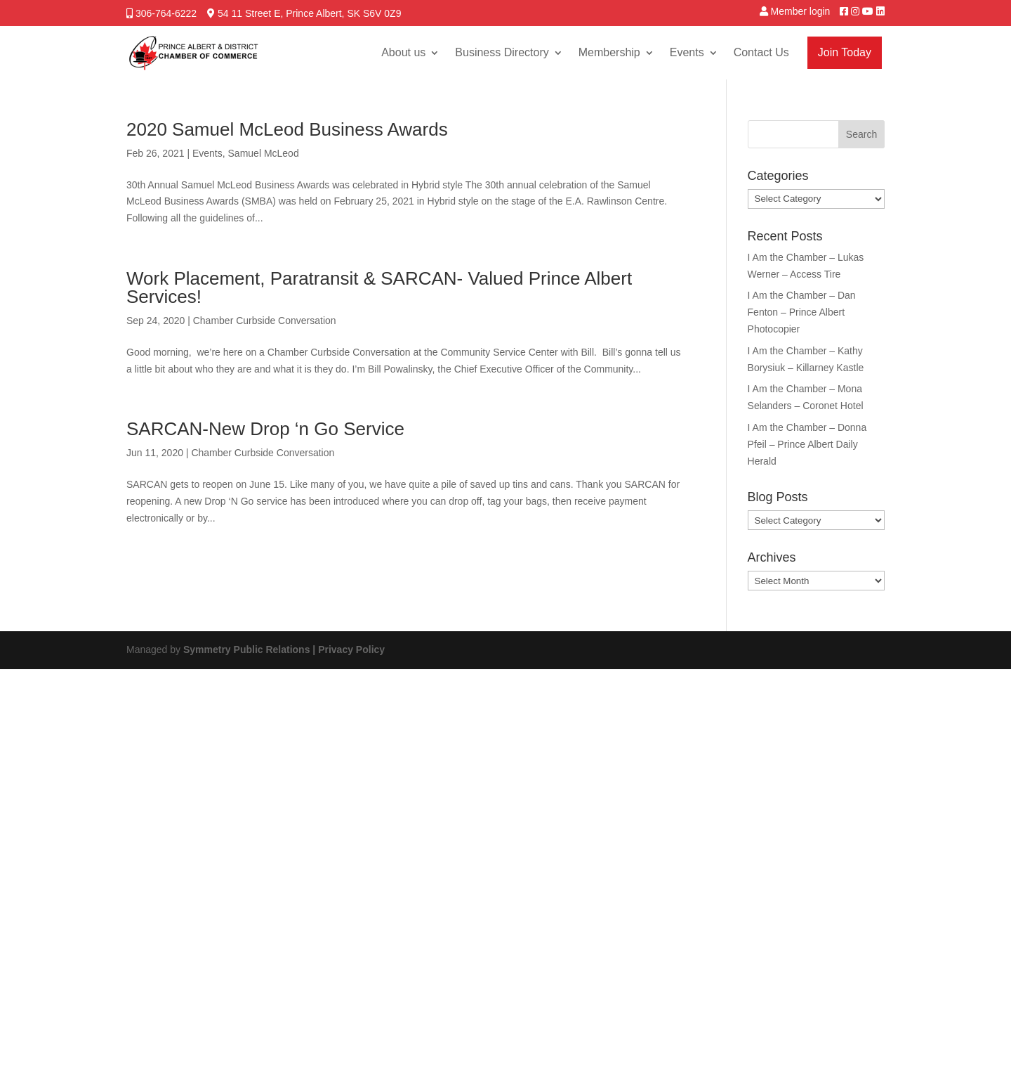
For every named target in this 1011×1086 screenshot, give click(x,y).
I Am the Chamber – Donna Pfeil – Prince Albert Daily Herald (807, 444)
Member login (801, 11)
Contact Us (761, 52)
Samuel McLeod (263, 153)
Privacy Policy (351, 649)
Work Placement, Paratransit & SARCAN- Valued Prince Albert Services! (379, 287)
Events (687, 52)
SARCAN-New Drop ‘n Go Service (265, 428)
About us (403, 52)
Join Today (844, 52)
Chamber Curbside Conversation (264, 320)
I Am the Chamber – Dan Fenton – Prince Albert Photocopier (802, 312)
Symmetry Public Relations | (250, 649)
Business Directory (501, 52)
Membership (609, 52)
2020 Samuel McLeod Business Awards (287, 129)
